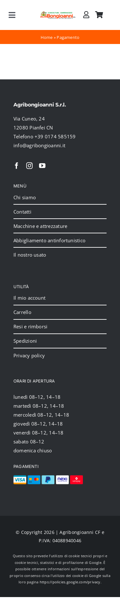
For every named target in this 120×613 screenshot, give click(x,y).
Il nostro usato (29, 255)
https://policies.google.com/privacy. (70, 582)
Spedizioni (25, 341)
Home (47, 37)
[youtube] (42, 166)
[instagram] (29, 166)
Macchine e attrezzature (40, 226)
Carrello (22, 312)
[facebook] (16, 166)
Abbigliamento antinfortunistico (49, 240)
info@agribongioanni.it (39, 145)
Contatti (22, 211)
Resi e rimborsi (30, 326)
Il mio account (29, 298)
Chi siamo (24, 197)
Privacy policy (29, 355)
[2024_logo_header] (58, 13)
